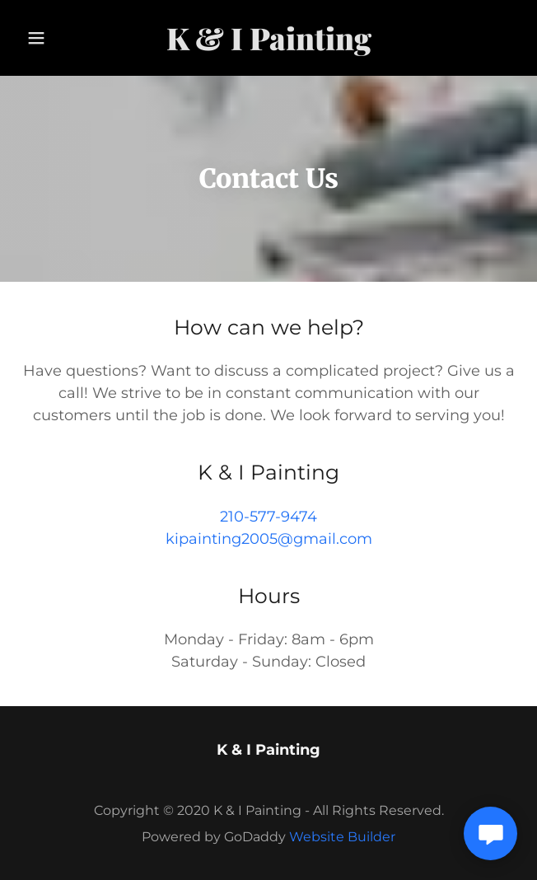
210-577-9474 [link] (268, 517)
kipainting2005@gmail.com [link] (269, 539)
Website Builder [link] (342, 837)
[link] (268, 38)
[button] (41, 37)
